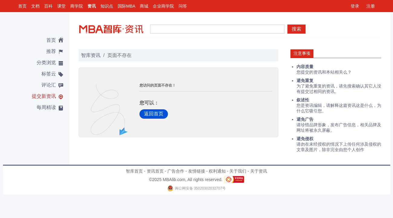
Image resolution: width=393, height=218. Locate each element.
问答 (182, 6)
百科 (48, 6)
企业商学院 (163, 6)
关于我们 (237, 171)
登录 (355, 6)
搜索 (296, 28)
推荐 (51, 51)
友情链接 (196, 171)
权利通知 (217, 171)
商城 (144, 6)
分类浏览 (46, 62)
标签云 (48, 73)
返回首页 (153, 113)
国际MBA (126, 6)
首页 (22, 6)
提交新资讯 (44, 96)
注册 (370, 6)
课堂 (61, 6)
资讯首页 (155, 171)
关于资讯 (258, 171)
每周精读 (46, 107)
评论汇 (48, 85)
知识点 (106, 6)
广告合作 (175, 171)
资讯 (91, 6)
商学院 (76, 6)
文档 (35, 6)
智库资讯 (90, 55)
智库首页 (134, 171)
